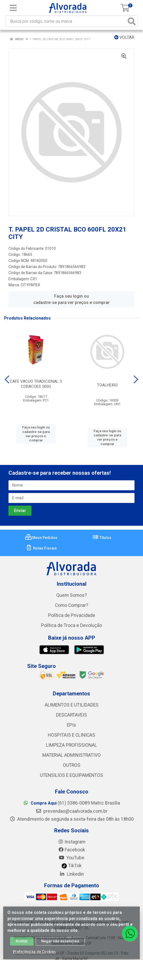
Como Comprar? (71, 605)
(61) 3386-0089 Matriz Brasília (71, 803)
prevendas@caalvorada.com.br (72, 811)
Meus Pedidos (41, 538)
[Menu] (13, 8)
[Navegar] (7, 379)
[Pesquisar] (131, 21)
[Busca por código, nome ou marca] (66, 21)
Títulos (101, 538)
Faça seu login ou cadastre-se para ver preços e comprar (71, 299)
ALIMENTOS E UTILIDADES (72, 705)
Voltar (124, 37)
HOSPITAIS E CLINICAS (71, 735)
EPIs (71, 725)
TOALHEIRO (107, 385)
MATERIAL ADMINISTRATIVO (71, 755)
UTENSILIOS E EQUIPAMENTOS (71, 775)
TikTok (71, 865)
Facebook (71, 849)
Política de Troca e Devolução (71, 625)
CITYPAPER (30, 285)
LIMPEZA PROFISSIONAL (71, 745)
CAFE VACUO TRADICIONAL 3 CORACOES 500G (36, 384)
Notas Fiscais (41, 548)
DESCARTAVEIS (71, 715)
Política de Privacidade (71, 615)
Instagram (71, 841)
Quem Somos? (71, 595)
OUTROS (71, 765)
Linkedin (71, 874)
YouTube (71, 857)
